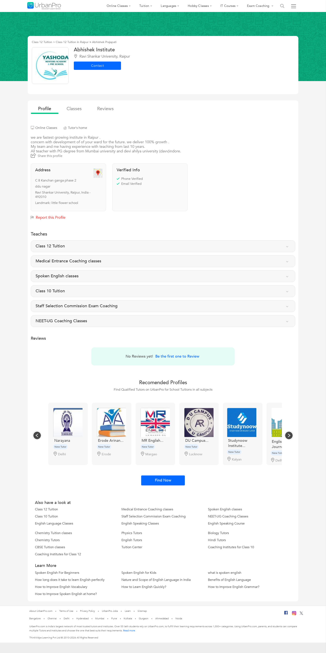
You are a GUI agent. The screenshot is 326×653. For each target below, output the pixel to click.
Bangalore (35, 618)
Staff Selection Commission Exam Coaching (153, 516)
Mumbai (99, 618)
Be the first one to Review (177, 356)
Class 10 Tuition (46, 516)
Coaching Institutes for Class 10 (231, 547)
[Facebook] (286, 614)
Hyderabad (82, 618)
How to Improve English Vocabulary (61, 587)
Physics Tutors (131, 533)
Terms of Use (66, 611)
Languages (168, 6)
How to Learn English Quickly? (143, 587)
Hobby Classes (198, 6)
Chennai (52, 618)
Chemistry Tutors (47, 540)
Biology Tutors (218, 533)
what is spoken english (224, 572)
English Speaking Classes (140, 523)
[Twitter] (301, 614)
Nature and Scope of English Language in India (156, 580)
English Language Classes (54, 523)
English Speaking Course (226, 523)
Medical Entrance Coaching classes (147, 509)
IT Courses (227, 6)
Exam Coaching (258, 6)
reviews (105, 109)
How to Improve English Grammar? (233, 587)
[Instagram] (294, 614)
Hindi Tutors (217, 540)
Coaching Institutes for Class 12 (58, 554)
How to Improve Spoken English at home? (66, 594)
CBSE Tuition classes (50, 547)
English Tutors (131, 540)
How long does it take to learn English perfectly (70, 580)
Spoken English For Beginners (57, 572)
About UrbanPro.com (40, 611)
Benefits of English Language (229, 580)
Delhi (67, 618)
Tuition (144, 6)
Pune (114, 618)
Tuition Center (131, 547)
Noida (178, 618)
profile (44, 109)
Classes (74, 109)
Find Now (163, 480)
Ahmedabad (162, 618)
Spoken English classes (225, 509)
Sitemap (142, 611)
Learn (128, 611)
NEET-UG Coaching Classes (228, 516)
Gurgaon (143, 618)
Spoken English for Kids (138, 572)
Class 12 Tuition (46, 509)
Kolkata (128, 618)
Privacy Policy (87, 611)
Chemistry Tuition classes (53, 533)
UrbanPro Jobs (110, 611)
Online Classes (117, 6)
